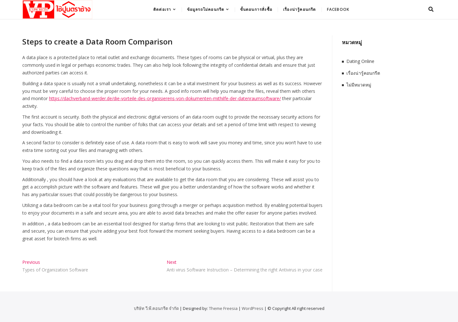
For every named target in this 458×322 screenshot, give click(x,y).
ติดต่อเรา (162, 9)
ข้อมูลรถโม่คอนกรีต (206, 9)
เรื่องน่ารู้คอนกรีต (299, 9)
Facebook (338, 9)
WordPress (252, 308)
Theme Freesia (223, 308)
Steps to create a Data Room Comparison (97, 41)
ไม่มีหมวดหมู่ (358, 85)
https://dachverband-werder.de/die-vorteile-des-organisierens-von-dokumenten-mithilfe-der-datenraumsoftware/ (165, 98)
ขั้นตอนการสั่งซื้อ (256, 9)
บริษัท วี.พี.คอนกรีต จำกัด (156, 308)
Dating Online (360, 61)
